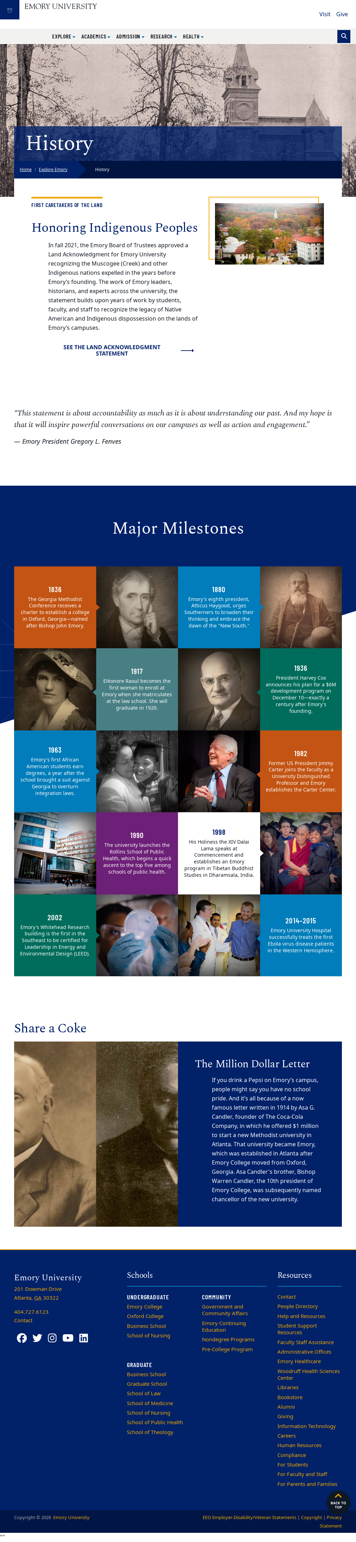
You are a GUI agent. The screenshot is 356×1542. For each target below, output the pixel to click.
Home (26, 169)
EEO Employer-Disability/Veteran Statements (249, 1517)
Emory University (71, 1517)
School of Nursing (148, 1336)
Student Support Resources (297, 1329)
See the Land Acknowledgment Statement (111, 350)
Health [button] (192, 36)
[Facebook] (22, 1338)
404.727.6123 (31, 1312)
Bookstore (289, 1397)
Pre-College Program (227, 1349)
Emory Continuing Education (224, 1326)
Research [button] (162, 36)
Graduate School (147, 1384)
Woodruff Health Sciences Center (308, 1374)
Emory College (144, 1307)
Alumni (286, 1407)
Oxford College (145, 1316)
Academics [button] (94, 36)
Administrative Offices (304, 1352)
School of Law (144, 1393)
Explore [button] (62, 36)
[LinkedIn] (83, 1338)
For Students (292, 1465)
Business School (146, 1326)
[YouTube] (68, 1338)
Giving (285, 1416)
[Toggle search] (343, 36)
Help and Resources (301, 1316)
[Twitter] (37, 1338)
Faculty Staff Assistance (305, 1342)
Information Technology (306, 1426)
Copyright (311, 1517)
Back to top (338, 1501)
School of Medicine (150, 1403)
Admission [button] (129, 36)
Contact (286, 1297)
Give (342, 14)
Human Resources (299, 1445)
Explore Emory (53, 169)
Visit (325, 14)
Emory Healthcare (299, 1361)
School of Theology (150, 1432)
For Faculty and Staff (302, 1474)
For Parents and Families (307, 1484)
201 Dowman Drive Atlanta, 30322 (38, 1293)
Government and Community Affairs (225, 1310)
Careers (286, 1436)
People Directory (297, 1306)
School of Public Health (155, 1422)
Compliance (291, 1455)
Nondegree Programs (228, 1339)
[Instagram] (52, 1338)
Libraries (288, 1387)
